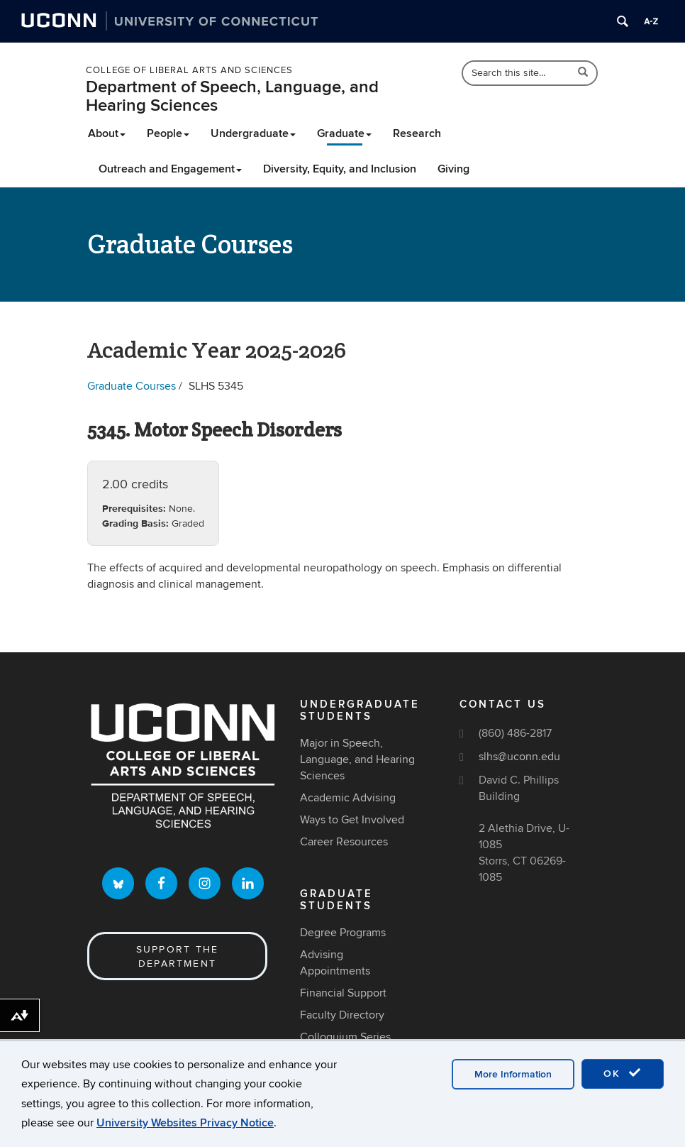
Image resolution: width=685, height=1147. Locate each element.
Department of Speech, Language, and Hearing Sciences (232, 96)
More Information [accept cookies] (513, 1074)
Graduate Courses (131, 386)
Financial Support (343, 993)
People (168, 133)
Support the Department (177, 956)
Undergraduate (253, 133)
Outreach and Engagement (170, 169)
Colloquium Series (345, 1037)
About (107, 133)
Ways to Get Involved (352, 820)
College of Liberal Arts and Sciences (189, 70)
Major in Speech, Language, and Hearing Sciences (357, 759)
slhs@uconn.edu (519, 757)
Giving (453, 169)
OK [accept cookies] (622, 1073)
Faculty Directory (342, 1015)
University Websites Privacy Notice (185, 1123)
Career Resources (344, 842)
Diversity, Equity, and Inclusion (339, 169)
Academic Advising (348, 798)
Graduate (344, 133)
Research (417, 133)
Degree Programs (343, 933)
